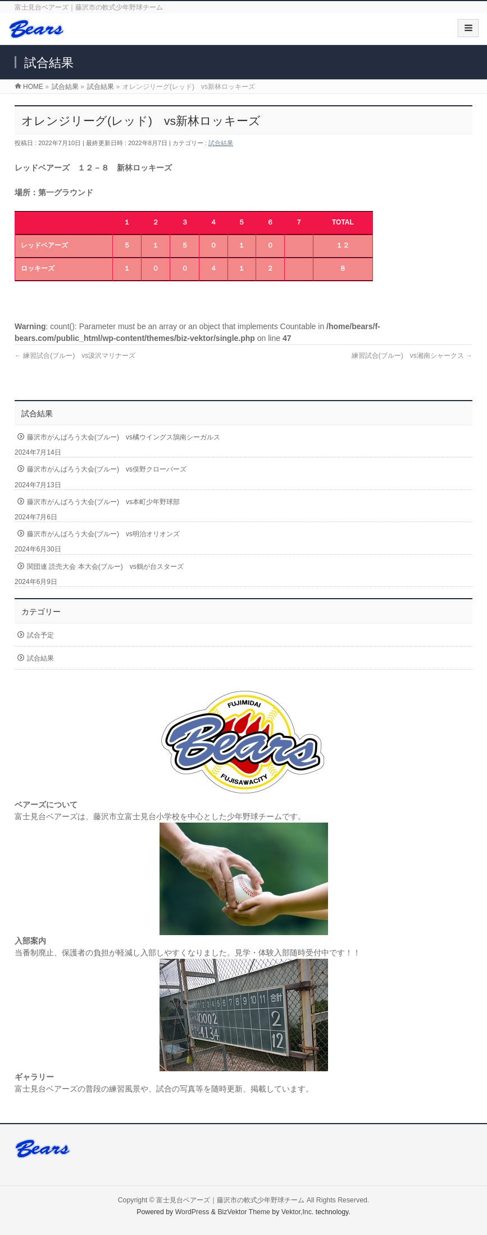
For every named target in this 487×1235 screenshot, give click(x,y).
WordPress (192, 1212)
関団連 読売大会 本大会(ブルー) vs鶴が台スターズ (105, 567)
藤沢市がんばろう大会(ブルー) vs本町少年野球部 (103, 502)
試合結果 (220, 143)
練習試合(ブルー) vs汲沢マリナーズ (75, 356)
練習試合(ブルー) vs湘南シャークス (412, 356)
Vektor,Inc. (297, 1212)
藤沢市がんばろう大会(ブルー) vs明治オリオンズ (103, 534)
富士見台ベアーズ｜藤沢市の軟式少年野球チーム (230, 1200)
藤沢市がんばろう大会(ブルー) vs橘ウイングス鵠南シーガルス (123, 437)
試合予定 (40, 635)
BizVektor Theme (243, 1212)
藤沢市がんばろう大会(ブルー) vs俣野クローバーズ (106, 469)
